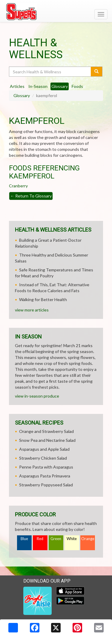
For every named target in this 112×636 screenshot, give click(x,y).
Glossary (21, 95)
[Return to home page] (56, 11)
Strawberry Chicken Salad (43, 458)
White (72, 539)
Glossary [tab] (59, 86)
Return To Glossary (31, 195)
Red (40, 539)
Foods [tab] (77, 86)
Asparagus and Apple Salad (44, 449)
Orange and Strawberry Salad (46, 431)
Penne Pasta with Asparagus (46, 466)
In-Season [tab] (37, 86)
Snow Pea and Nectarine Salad (47, 440)
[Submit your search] (96, 72)
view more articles (32, 309)
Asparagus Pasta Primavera (44, 475)
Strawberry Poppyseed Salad (46, 484)
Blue (24, 539)
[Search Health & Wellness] (50, 72)
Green (55, 539)
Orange (87, 539)
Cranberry (18, 185)
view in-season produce (37, 395)
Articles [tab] (17, 86)
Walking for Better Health (43, 299)
